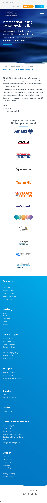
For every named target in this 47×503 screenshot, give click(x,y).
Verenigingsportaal (10, 341)
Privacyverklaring (9, 474)
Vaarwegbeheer (8, 291)
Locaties (6, 381)
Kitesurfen (6, 319)
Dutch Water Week (9, 412)
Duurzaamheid (8, 293)
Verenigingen (7, 468)
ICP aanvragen (8, 426)
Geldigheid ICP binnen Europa (13, 437)
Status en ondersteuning (12, 378)
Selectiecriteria (8, 375)
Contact (6, 457)
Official (5, 395)
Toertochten (7, 288)
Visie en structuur (9, 372)
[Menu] (42, 13)
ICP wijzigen (7, 428)
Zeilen (5, 313)
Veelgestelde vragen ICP (11, 443)
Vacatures (6, 465)
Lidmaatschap (8, 338)
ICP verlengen (8, 431)
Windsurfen (7, 316)
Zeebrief (5, 440)
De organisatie (8, 459)
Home (5, 66)
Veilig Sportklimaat (10, 356)
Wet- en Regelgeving (10, 353)
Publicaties (7, 462)
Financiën (6, 350)
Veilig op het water (9, 296)
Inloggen (39, 6)
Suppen (5, 324)
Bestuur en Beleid (9, 347)
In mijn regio (7, 299)
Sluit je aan (28, 6)
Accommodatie (9, 344)
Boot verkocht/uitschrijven (12, 434)
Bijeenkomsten (8, 358)
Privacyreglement (9, 476)
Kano (5, 322)
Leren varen (7, 285)
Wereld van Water (9, 398)
